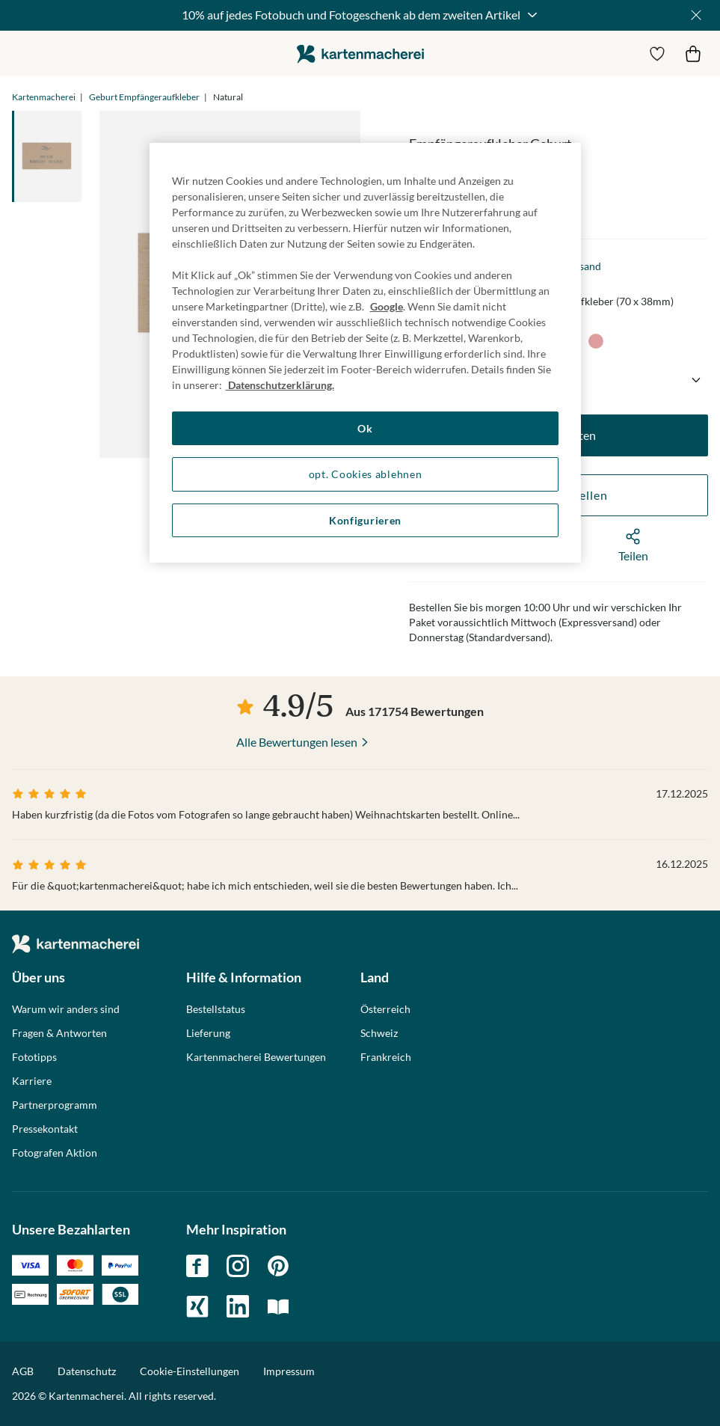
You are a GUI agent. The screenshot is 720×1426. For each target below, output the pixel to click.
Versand (582, 266)
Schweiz (379, 1033)
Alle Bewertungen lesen (296, 742)
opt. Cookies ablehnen (365, 474)
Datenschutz (87, 1371)
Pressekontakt (45, 1129)
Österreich (385, 1009)
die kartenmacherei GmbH (360, 53)
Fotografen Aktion (54, 1153)
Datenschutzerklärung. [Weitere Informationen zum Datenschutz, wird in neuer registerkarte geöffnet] (280, 385)
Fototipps (34, 1057)
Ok (364, 428)
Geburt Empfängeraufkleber (144, 96)
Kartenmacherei (44, 96)
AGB (23, 1371)
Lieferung (208, 1033)
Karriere (32, 1081)
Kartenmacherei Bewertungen (256, 1057)
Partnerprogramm (54, 1105)
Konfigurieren (365, 520)
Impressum (289, 1371)
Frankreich (385, 1057)
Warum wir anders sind (66, 1009)
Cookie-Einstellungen (189, 1371)
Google (386, 306)
